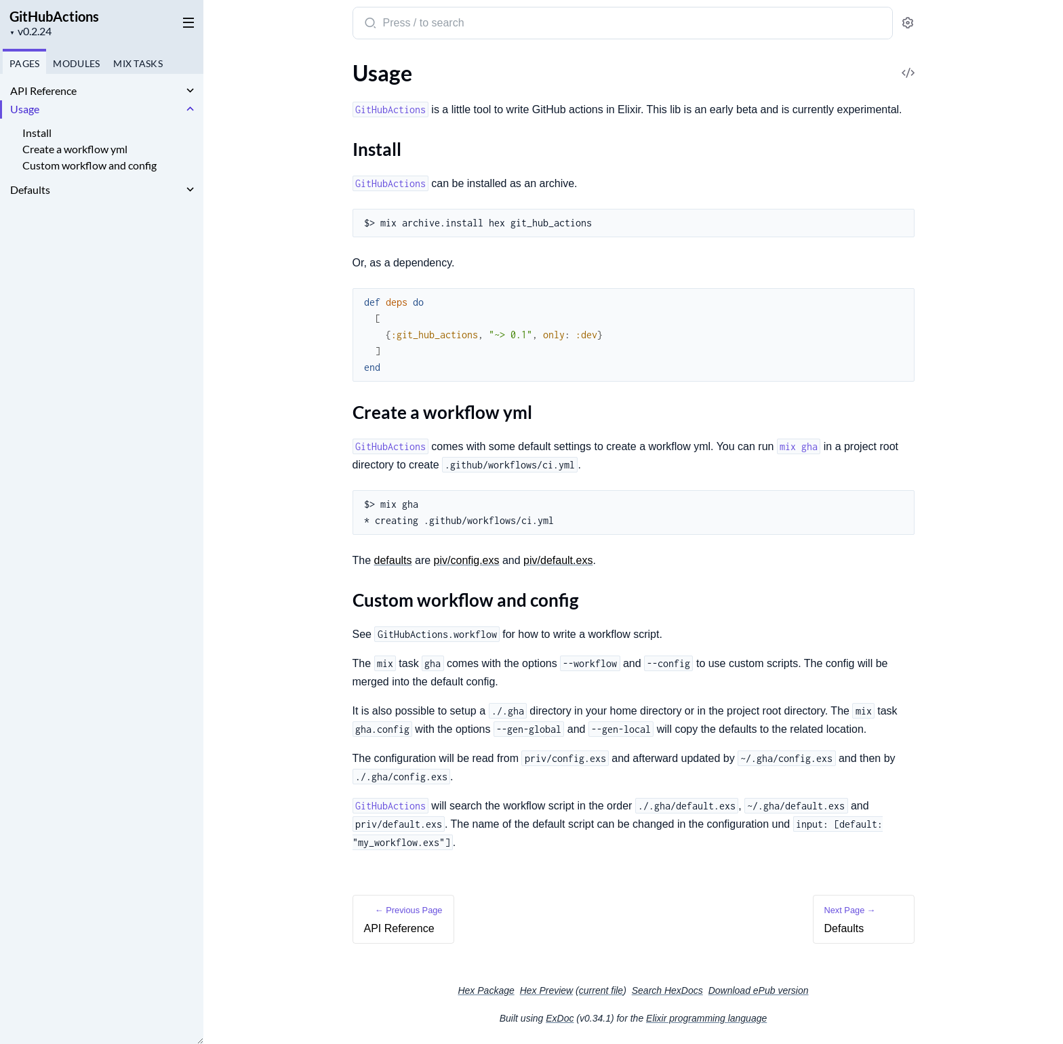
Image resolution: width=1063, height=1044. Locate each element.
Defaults (30, 189)
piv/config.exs (467, 560)
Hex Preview (547, 990)
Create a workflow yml (74, 148)
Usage (24, 108)
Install (37, 132)
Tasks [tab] (138, 63)
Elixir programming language (706, 1018)
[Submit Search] (369, 24)
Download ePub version (758, 990)
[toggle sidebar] (185, 21)
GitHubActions (54, 16)
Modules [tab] (76, 63)
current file (601, 990)
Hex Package (486, 990)
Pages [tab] (24, 63)
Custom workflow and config (89, 165)
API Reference (43, 90)
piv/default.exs (558, 560)
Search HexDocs (667, 990)
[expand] (190, 91)
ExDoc (560, 1018)
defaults (393, 560)
